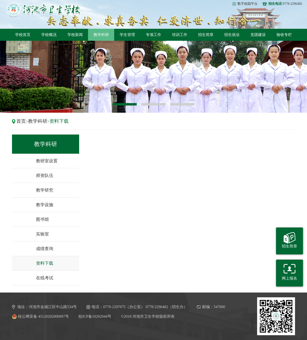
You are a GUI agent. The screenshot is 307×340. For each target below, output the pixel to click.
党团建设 (258, 35)
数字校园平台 (247, 4)
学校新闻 (75, 35)
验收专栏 (284, 35)
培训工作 (179, 35)
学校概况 (49, 35)
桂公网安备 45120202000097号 (40, 316)
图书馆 (42, 219)
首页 (21, 121)
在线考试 (44, 278)
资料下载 (59, 121)
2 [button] (153, 104)
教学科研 (101, 35)
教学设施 (44, 204)
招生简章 (205, 35)
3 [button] (182, 104)
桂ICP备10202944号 (94, 316)
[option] (153, 77)
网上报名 (289, 278)
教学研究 (44, 190)
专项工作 (153, 35)
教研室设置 (47, 160)
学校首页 (22, 35)
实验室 (42, 234)
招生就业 (232, 35)
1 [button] (125, 104)
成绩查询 (44, 248)
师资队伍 (44, 175)
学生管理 (127, 35)
